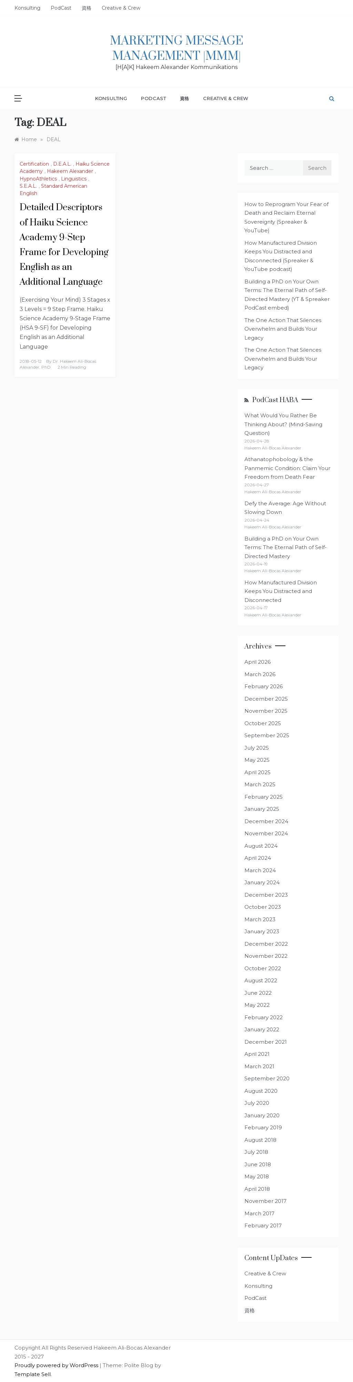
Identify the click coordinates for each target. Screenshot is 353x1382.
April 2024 (257, 858)
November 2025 (266, 711)
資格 (86, 8)
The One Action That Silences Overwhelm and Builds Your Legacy (282, 329)
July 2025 (256, 747)
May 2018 (256, 1176)
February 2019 (263, 1127)
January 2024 (262, 882)
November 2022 (266, 956)
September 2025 (266, 735)
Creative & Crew (121, 8)
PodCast (61, 8)
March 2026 (259, 674)
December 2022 (266, 944)
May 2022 (257, 1005)
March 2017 (259, 1213)
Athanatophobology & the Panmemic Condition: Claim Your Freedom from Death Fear (287, 468)
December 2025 (266, 698)
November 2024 (266, 833)
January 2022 (261, 1029)
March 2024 (260, 870)
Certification (34, 164)
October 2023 (262, 907)
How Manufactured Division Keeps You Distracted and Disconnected (280, 591)
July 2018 (256, 1152)
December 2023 (266, 895)
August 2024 (261, 846)
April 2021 (257, 1054)
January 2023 (261, 931)
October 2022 (262, 968)
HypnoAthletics (38, 179)
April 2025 (257, 772)
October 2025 (262, 723)
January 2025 (261, 809)
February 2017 (263, 1225)
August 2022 (260, 980)
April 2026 (257, 662)
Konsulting (27, 8)
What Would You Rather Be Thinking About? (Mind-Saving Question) (283, 424)
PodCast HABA (275, 400)
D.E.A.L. (62, 164)
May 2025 (257, 760)
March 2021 (259, 1066)
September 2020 (267, 1078)
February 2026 (263, 686)
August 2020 (261, 1091)
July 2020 (256, 1103)
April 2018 (257, 1189)
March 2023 (259, 919)
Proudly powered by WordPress (57, 1365)
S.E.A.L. (28, 186)
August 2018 (260, 1140)
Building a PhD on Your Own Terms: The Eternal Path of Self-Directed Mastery (285, 547)
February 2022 (263, 1017)
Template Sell (32, 1374)
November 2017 (265, 1201)
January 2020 (262, 1115)
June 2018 (257, 1164)
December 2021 (265, 1042)
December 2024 (266, 821)
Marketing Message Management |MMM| (176, 48)
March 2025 (259, 784)
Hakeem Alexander (70, 171)
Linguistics (74, 179)
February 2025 (263, 797)
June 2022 (258, 993)
